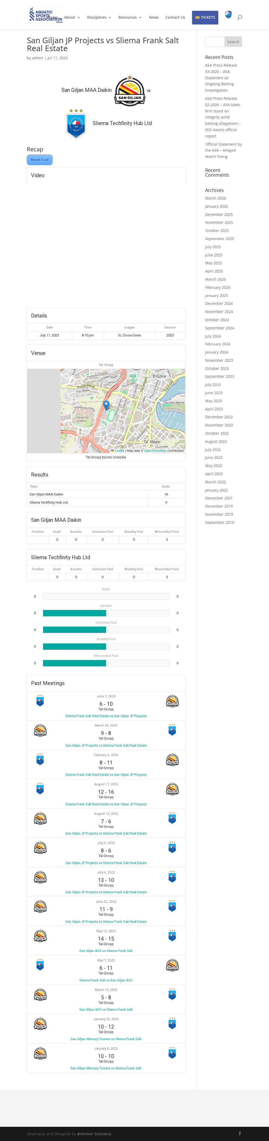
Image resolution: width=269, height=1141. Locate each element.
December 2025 (219, 214)
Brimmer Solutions (94, 1133)
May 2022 (213, 465)
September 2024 (219, 327)
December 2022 (219, 416)
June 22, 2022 (106, 902)
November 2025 (219, 222)
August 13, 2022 (106, 814)
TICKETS (208, 17)
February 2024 (217, 343)
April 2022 (214, 473)
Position (38, 532)
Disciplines (96, 18)
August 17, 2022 (106, 784)
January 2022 (216, 490)
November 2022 (219, 425)
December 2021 (219, 497)
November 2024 (219, 311)
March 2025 (215, 279)
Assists (76, 532)
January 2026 (216, 206)
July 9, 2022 (106, 843)
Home (51, 18)
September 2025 (219, 238)
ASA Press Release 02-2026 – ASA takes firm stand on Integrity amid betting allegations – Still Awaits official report (223, 117)
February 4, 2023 (106, 755)
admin (37, 57)
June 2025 (214, 254)
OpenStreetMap (155, 451)
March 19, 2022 (106, 990)
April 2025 (214, 271)
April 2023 (214, 408)
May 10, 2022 (106, 931)
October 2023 (217, 368)
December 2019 (219, 506)
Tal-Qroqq (106, 365)
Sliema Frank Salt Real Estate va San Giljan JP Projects (106, 716)
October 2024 (217, 319)
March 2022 (215, 481)
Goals (57, 532)
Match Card (40, 159)
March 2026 (215, 198)
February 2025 (217, 287)
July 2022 (213, 449)
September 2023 (219, 376)
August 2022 (216, 441)
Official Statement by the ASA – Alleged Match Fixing (223, 150)
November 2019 (219, 514)
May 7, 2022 (106, 960)
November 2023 (219, 360)
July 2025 (213, 246)
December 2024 (219, 303)
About (69, 18)
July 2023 (213, 384)
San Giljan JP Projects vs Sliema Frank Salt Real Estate (106, 745)
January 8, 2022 (106, 1048)
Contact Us (175, 18)
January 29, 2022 (106, 1019)
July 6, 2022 (106, 872)
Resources (127, 18)
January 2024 (216, 352)
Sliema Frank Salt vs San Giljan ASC (106, 980)
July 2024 (213, 336)
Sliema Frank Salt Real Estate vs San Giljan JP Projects (106, 775)
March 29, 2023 (106, 725)
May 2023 (213, 400)
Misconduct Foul (167, 532)
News (154, 18)
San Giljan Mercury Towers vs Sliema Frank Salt (106, 1039)
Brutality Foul (134, 532)
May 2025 (213, 262)
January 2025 (216, 295)
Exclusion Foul (102, 532)
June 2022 (214, 457)
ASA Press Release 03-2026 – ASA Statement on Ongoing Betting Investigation (221, 78)
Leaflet (117, 451)
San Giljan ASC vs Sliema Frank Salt (106, 951)
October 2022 (217, 433)
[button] (106, 405)
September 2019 (219, 522)
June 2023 (214, 392)
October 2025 (217, 230)
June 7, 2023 (106, 696)
